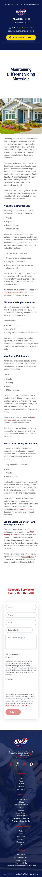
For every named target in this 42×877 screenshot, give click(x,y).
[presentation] (22, 686)
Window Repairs (21, 813)
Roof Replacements (21, 805)
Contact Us (21, 789)
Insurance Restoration (21, 818)
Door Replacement (21, 816)
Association (21, 855)
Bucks (21, 834)
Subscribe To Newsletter (31, 4)
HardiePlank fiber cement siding (17, 509)
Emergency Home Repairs (21, 821)
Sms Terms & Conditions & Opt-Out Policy (21, 866)
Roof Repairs (21, 802)
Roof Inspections (21, 799)
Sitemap (36, 874)
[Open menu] (21, 45)
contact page (27, 556)
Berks (21, 831)
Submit (13, 712)
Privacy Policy (25, 705)
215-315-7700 (24, 593)
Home (21, 778)
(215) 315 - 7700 (21, 19)
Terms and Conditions (12, 705)
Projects (21, 784)
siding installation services (15, 292)
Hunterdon (21, 836)
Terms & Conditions (21, 857)
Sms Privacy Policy (21, 863)
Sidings (21, 807)
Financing (21, 786)
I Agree (9, 657)
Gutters (21, 810)
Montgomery (21, 842)
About (21, 781)
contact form (22, 757)
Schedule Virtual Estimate (11, 4)
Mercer (21, 839)
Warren (21, 845)
